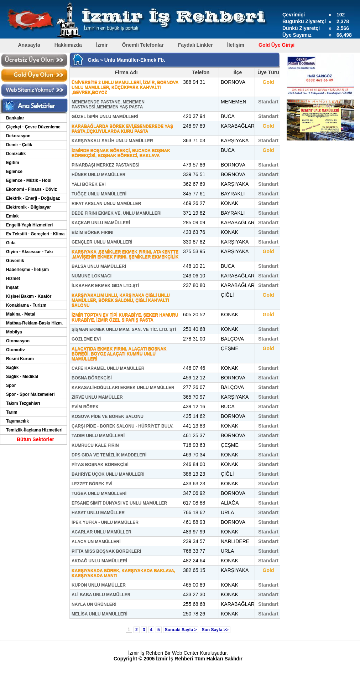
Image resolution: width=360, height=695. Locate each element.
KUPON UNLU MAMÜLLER (99, 585)
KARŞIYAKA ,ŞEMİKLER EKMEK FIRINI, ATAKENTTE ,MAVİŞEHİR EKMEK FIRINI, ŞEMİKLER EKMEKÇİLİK (125, 254)
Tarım (11, 412)
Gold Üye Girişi (276, 45)
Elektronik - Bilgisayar (28, 207)
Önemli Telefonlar (143, 45)
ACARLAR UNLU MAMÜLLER (101, 532)
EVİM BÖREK (85, 406)
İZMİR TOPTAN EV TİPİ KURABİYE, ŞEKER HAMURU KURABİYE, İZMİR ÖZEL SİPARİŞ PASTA (125, 317)
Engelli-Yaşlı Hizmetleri (29, 225)
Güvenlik (15, 260)
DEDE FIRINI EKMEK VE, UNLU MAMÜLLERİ (117, 213)
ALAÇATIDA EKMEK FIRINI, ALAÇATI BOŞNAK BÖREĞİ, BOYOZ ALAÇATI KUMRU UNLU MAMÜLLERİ (119, 353)
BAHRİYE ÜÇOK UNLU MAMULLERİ (108, 474)
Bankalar (15, 118)
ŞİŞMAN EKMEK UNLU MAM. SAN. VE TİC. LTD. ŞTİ (124, 329)
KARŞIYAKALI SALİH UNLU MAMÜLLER (112, 140)
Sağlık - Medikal (22, 376)
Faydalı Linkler (195, 45)
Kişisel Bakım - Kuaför (28, 296)
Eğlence (14, 171)
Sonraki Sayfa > (181, 629)
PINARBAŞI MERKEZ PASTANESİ (105, 165)
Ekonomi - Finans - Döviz (31, 189)
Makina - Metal (20, 314)
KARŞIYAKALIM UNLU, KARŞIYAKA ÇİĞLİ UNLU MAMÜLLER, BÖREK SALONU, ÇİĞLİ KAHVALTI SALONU (121, 300)
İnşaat (12, 287)
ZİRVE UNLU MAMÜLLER (97, 397)
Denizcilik (16, 153)
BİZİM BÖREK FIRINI (92, 232)
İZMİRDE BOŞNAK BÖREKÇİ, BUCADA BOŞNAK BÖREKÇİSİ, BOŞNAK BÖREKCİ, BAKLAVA (121, 153)
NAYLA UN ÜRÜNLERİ (94, 604)
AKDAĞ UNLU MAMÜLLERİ (99, 560)
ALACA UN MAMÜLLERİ (96, 541)
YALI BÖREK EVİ (89, 184)
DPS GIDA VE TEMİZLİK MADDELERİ (109, 455)
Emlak (12, 216)
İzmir (102, 45)
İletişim (235, 45)
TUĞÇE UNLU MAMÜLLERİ (99, 193)
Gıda (11, 242)
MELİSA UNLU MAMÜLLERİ (99, 614)
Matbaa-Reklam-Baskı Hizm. (34, 323)
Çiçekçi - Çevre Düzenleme (33, 126)
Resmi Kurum (20, 358)
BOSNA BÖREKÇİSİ (92, 377)
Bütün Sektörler (35, 439)
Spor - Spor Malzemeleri (30, 394)
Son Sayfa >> (215, 629)
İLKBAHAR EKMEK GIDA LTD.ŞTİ (105, 285)
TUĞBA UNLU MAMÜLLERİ (99, 493)
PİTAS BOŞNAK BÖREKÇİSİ (100, 464)
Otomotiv (15, 349)
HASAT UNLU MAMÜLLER (98, 512)
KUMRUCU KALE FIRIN (95, 445)
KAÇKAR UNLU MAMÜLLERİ (101, 222)
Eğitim (12, 162)
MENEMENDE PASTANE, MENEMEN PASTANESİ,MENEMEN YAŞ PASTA (108, 104)
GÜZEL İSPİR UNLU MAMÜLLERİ (105, 116)
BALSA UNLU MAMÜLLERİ (99, 266)
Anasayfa (29, 45)
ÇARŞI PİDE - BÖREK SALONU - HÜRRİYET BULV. (122, 426)
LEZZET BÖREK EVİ (92, 483)
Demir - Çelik (19, 144)
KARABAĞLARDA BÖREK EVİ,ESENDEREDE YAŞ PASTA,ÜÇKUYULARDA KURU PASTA (122, 129)
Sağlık (12, 367)
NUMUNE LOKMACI (91, 276)
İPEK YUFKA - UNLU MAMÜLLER (105, 522)
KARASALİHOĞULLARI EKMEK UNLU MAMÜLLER (123, 387)
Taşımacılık (17, 421)
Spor (11, 385)
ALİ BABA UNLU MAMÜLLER (101, 594)
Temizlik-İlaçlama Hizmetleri (34, 430)
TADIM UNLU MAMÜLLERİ (98, 435)
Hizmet (13, 278)
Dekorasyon (18, 135)
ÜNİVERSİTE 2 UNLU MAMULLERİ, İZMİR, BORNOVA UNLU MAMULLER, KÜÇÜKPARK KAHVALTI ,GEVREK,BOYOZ (125, 87)
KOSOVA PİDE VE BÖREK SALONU (108, 416)
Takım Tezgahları (23, 403)
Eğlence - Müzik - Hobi (28, 180)
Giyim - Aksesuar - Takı (29, 251)
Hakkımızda (68, 45)
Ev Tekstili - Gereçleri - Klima (35, 233)
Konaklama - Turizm (26, 305)
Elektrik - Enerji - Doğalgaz (33, 198)
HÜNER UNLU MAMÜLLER (98, 174)
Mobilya (14, 331)
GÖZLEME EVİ (86, 339)
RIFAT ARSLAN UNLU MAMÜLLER (106, 203)
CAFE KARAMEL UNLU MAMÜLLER (108, 368)
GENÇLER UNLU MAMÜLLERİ (102, 242)
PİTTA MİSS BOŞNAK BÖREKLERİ (106, 551)
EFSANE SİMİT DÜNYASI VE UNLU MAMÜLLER (119, 503)
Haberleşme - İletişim (27, 269)
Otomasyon (18, 340)
